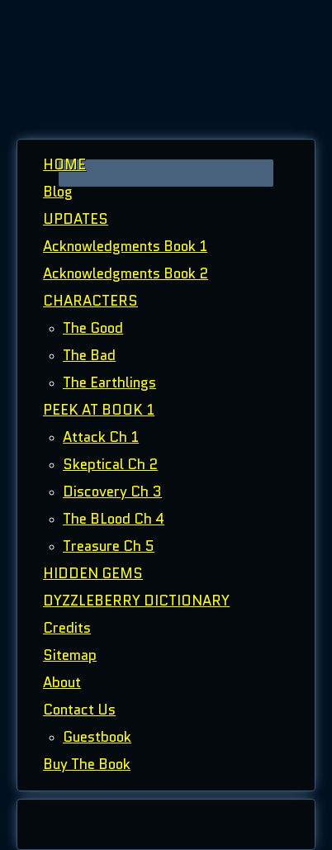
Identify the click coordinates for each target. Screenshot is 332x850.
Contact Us (79, 709)
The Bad (89, 355)
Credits (67, 628)
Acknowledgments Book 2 (125, 273)
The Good (93, 328)
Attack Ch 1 (101, 437)
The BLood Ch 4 (113, 519)
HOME (64, 164)
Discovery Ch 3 (112, 491)
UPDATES (75, 219)
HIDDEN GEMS (93, 573)
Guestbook (97, 737)
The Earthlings (109, 382)
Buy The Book (86, 764)
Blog (58, 192)
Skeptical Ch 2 (110, 464)
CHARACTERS (90, 301)
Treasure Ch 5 (108, 546)
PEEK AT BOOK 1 (98, 410)
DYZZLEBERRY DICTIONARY (136, 600)
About (62, 682)
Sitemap (70, 655)
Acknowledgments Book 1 (125, 246)
